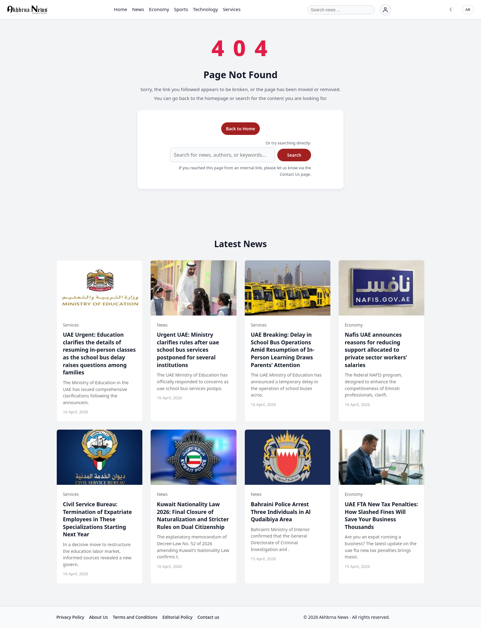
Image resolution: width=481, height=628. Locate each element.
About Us (98, 617)
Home (120, 9)
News (138, 9)
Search (294, 155)
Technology (205, 9)
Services (231, 9)
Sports (181, 9)
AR (467, 9)
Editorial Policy (177, 617)
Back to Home (240, 129)
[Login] (385, 9)
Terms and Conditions (135, 617)
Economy (159, 9)
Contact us (208, 617)
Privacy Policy (70, 617)
